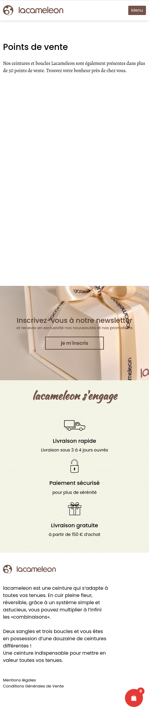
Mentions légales (19, 680)
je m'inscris (74, 343)
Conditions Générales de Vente (33, 686)
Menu (137, 10)
